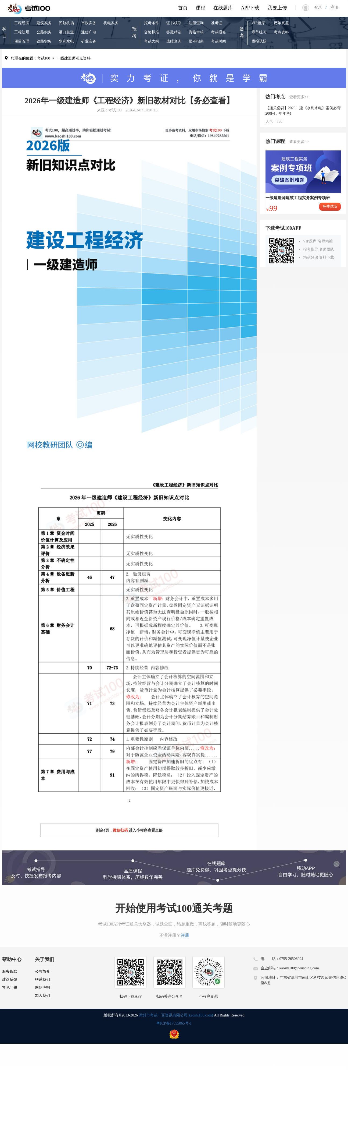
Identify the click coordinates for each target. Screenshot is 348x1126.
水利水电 (66, 41)
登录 (320, 7)
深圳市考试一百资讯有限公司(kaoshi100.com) (176, 1015)
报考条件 (151, 23)
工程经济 (21, 23)
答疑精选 (173, 32)
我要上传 (277, 7)
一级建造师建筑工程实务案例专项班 (298, 198)
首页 (183, 7)
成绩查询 (173, 41)
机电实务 (111, 23)
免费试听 (330, 207)
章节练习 (259, 32)
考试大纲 (151, 41)
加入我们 (42, 996)
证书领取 (173, 23)
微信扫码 (120, 830)
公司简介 (42, 971)
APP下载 (250, 7)
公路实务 (44, 32)
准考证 (216, 23)
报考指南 (196, 41)
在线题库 (223, 7)
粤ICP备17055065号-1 (174, 1023)
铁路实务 (44, 41)
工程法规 (21, 32)
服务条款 (9, 971)
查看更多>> (299, 97)
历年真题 (281, 23)
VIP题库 (258, 23)
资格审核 (196, 32)
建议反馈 (9, 979)
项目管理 (21, 41)
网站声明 (42, 988)
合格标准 (151, 32)
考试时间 (218, 41)
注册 (332, 7)
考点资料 (281, 32)
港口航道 (66, 32)
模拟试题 (259, 41)
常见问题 (9, 988)
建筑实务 (44, 23)
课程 (200, 7)
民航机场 (66, 23)
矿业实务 (88, 41)
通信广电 (88, 32)
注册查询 (196, 23)
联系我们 (42, 979)
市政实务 (88, 23)
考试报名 (218, 32)
